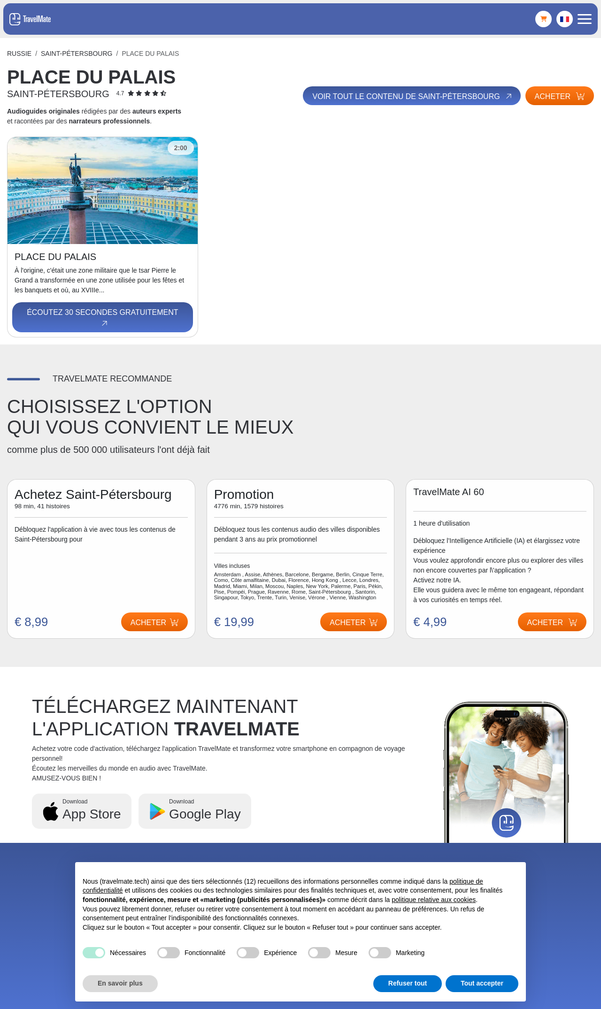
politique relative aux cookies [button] (434, 899)
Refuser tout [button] (407, 983)
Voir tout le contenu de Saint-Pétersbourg (412, 96)
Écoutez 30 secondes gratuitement (102, 318)
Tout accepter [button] (482, 983)
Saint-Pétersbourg (76, 53)
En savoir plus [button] (120, 983)
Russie (19, 53)
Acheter (560, 96)
